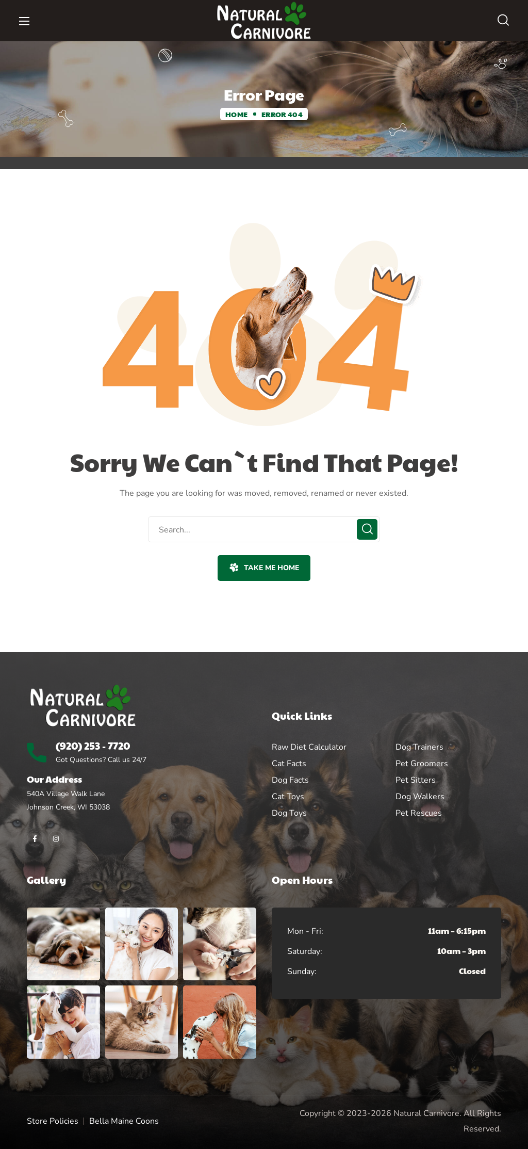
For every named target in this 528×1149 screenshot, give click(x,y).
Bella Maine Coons (124, 1121)
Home (236, 114)
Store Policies (52, 1121)
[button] (503, 20)
